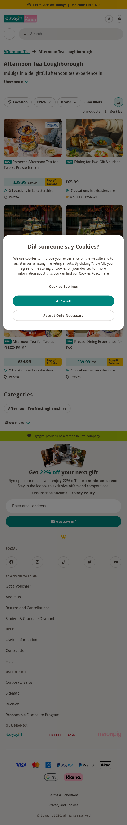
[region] (63, 282)
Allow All (63, 301)
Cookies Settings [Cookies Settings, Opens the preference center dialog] (63, 286)
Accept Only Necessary (63, 315)
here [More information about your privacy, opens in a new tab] (105, 273)
